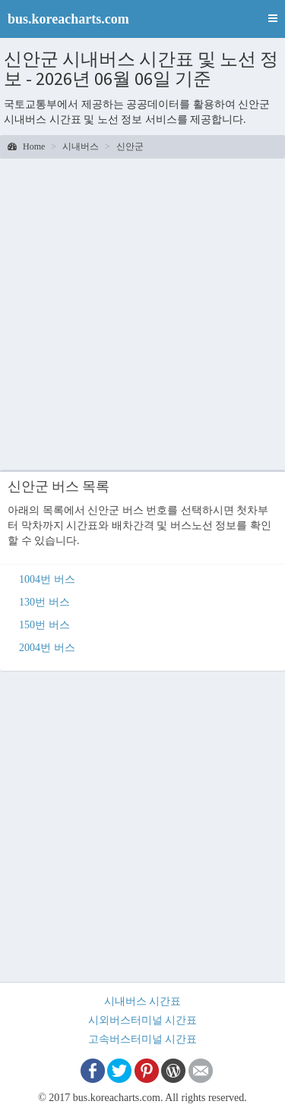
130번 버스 (44, 602)
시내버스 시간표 (143, 1001)
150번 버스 (44, 625)
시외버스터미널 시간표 (143, 1020)
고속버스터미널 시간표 (143, 1039)
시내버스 (80, 146)
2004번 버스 (47, 647)
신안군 (130, 146)
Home (26, 146)
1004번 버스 (47, 579)
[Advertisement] (142, 312)
